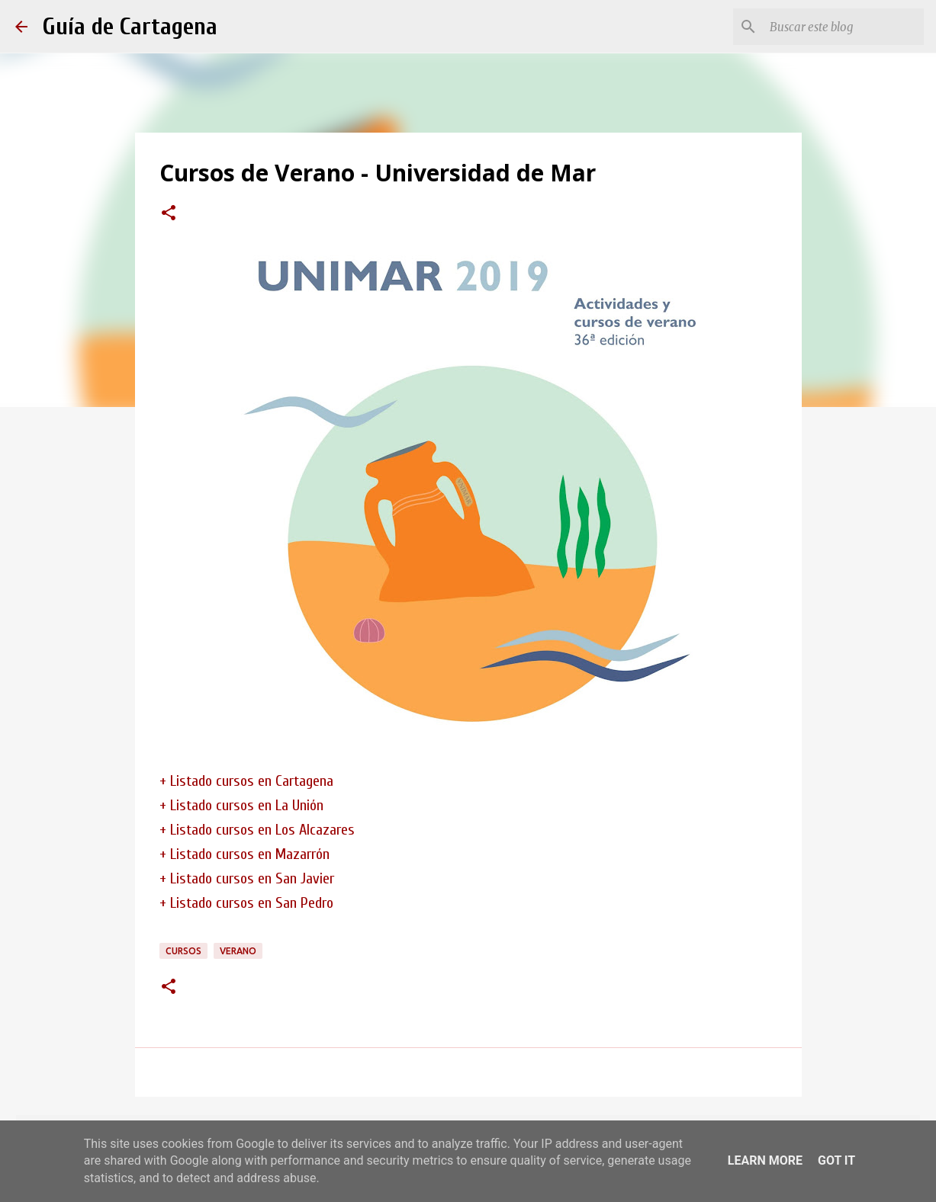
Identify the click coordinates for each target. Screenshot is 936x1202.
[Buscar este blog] (844, 26)
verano (238, 951)
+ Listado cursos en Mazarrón (244, 854)
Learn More (765, 1160)
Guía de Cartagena (130, 26)
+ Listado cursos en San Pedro (246, 903)
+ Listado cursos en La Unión (241, 805)
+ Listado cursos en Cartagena (246, 781)
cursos (183, 951)
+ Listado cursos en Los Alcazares (257, 829)
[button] (168, 214)
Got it (836, 1160)
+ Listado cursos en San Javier (246, 878)
